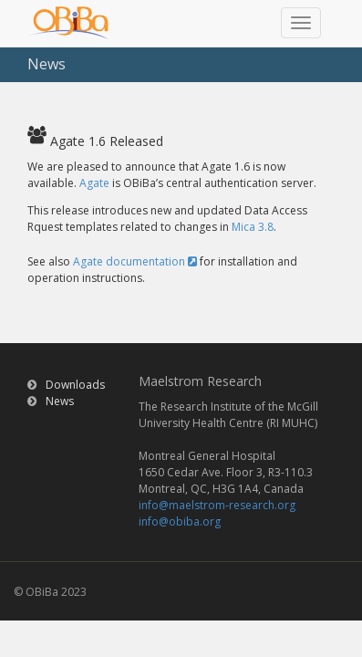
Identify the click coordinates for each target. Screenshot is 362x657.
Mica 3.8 (253, 227)
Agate (94, 183)
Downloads (75, 384)
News (60, 401)
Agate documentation (135, 261)
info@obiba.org (180, 521)
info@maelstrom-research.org (217, 505)
